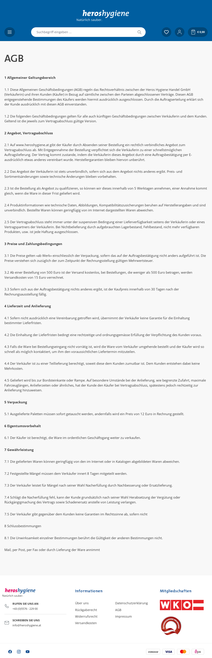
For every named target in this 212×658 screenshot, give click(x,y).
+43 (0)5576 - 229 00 (25, 609)
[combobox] (82, 32)
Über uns (82, 603)
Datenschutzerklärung (131, 603)
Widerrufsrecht (86, 616)
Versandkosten (86, 623)
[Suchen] (139, 32)
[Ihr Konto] (179, 32)
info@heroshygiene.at (26, 625)
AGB (118, 610)
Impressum (123, 616)
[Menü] (9, 32)
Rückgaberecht (86, 610)
